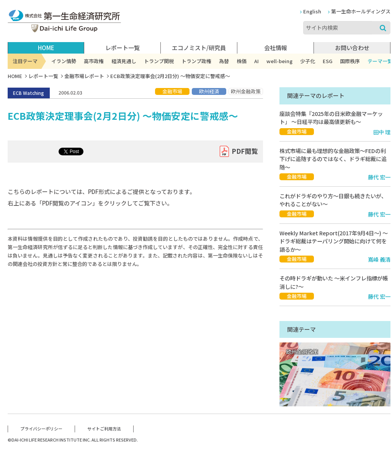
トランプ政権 (196, 61)
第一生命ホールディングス (360, 11)
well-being (279, 61)
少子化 (307, 61)
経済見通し (123, 61)
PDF (245, 151)
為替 (224, 61)
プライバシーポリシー (41, 428)
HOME (46, 48)
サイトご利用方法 (104, 428)
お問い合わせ (352, 48)
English (312, 11)
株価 (242, 61)
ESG (327, 61)
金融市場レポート (84, 76)
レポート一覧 (43, 76)
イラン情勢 (63, 61)
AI (256, 61)
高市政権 (94, 61)
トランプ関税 (159, 61)
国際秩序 (350, 61)
